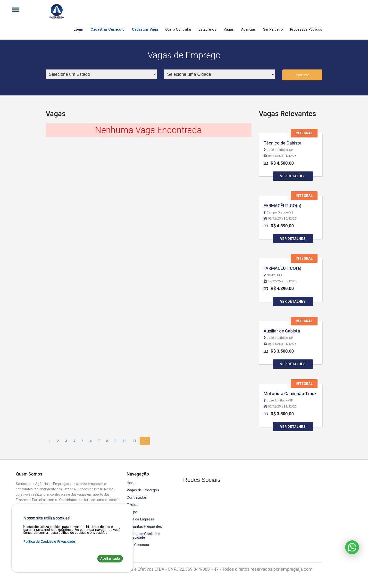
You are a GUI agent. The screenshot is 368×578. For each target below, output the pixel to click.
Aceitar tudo (110, 558)
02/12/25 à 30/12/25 (280, 218)
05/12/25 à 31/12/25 (280, 406)
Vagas (229, 29)
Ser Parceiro (273, 29)
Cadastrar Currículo (108, 29)
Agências (248, 29)
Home (131, 483)
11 (135, 441)
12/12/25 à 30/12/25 (280, 281)
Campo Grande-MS (278, 212)
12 (145, 441)
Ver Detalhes (293, 176)
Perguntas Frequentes (144, 526)
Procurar (302, 75)
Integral (304, 133)
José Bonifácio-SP (278, 150)
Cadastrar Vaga (145, 29)
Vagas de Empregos (143, 490)
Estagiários (207, 29)
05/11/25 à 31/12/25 (280, 156)
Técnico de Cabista (282, 142)
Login (78, 29)
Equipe (132, 512)
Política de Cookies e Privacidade (143, 535)
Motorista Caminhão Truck (290, 393)
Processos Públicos (306, 29)
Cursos (132, 505)
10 (124, 441)
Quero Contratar (178, 29)
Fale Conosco (138, 545)
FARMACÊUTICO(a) (282, 205)
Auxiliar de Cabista (282, 330)
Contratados (137, 497)
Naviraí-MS (273, 275)
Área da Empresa (140, 519)
